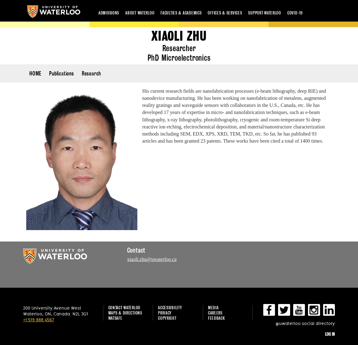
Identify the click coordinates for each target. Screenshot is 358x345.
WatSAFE (115, 318)
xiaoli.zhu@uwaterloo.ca (152, 259)
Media (213, 307)
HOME (35, 73)
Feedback (216, 318)
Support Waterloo (264, 12)
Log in (330, 334)
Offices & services (225, 12)
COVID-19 (295, 12)
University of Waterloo (53, 11)
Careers (215, 312)
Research (91, 73)
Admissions (108, 12)
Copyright (167, 318)
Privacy (165, 312)
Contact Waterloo (124, 307)
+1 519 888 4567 (38, 320)
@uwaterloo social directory (305, 323)
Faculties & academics (181, 12)
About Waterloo (139, 12)
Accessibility (170, 307)
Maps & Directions (125, 312)
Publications (61, 73)
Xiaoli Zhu (179, 36)
